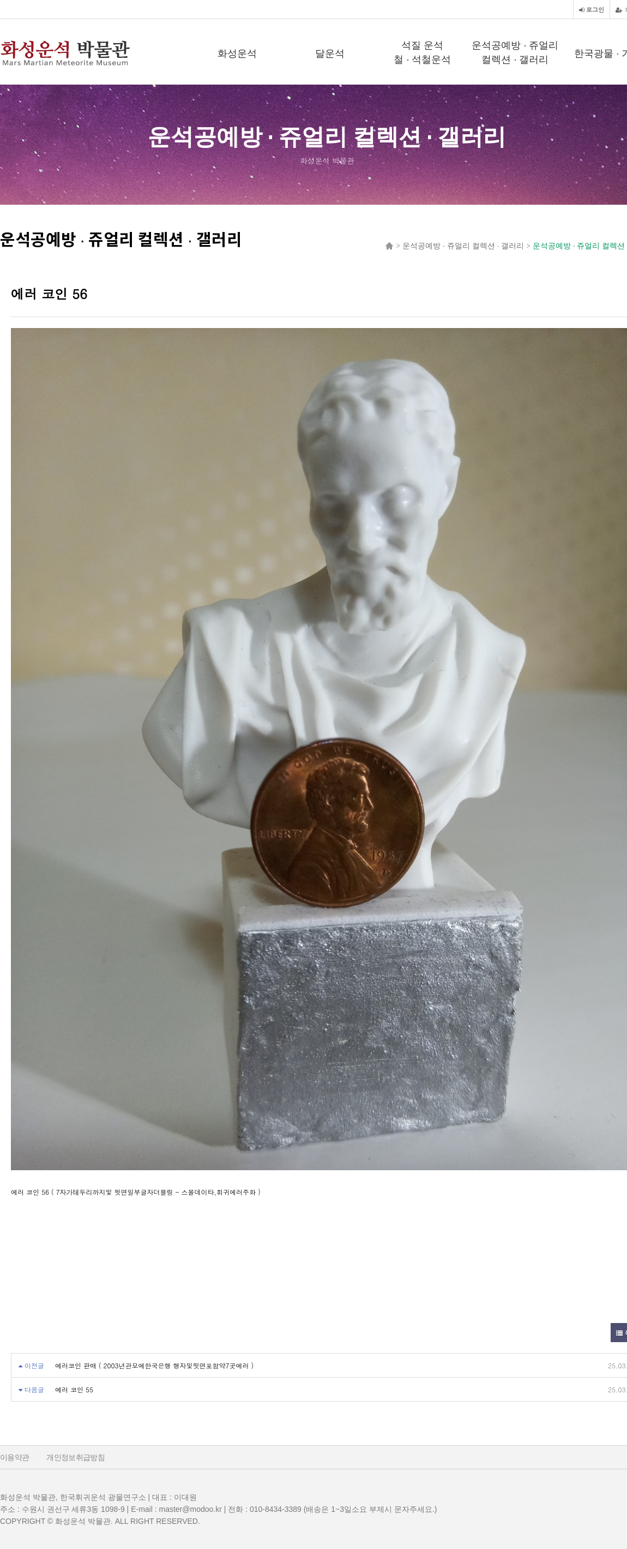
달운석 (330, 53)
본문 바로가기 (0, 0)
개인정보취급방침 (75, 1457)
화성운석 (237, 53)
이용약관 (14, 1457)
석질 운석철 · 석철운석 (422, 52)
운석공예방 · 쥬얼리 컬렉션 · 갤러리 (515, 52)
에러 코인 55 (74, 1389)
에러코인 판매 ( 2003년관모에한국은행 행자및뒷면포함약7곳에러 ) (154, 1365)
